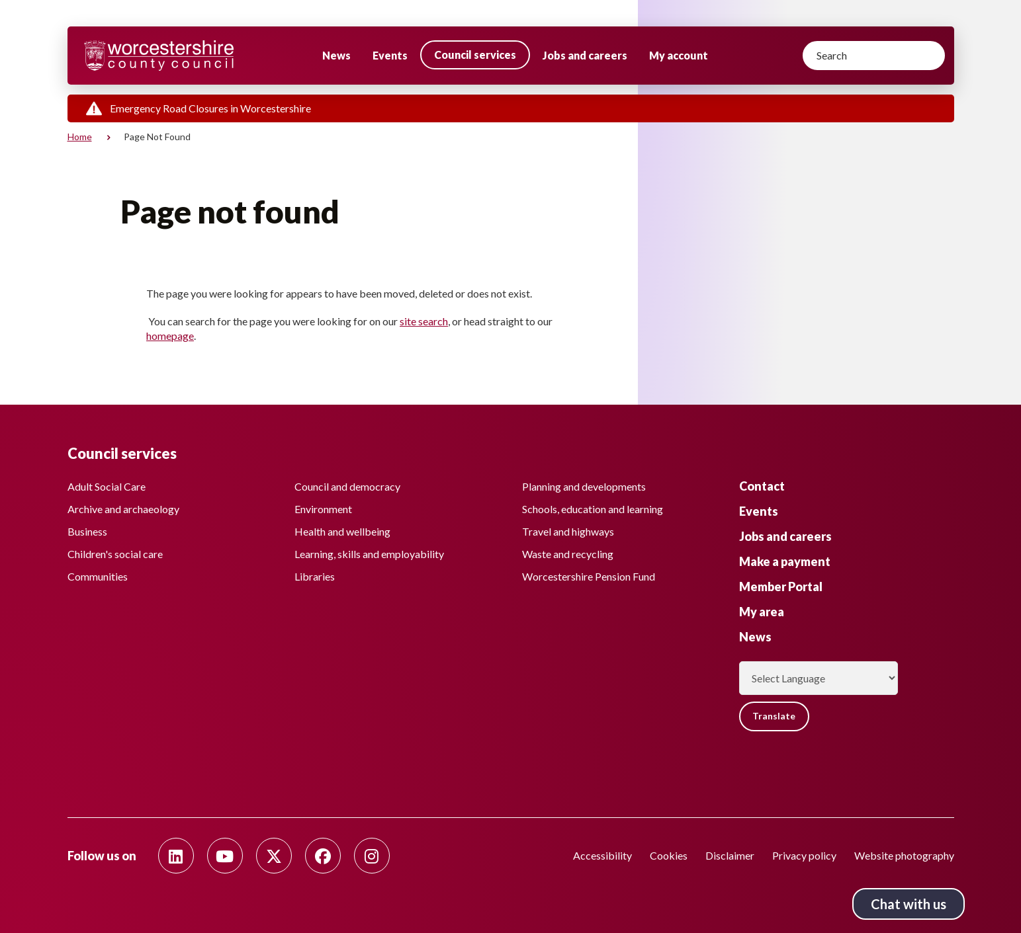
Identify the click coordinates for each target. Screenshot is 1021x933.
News (336, 55)
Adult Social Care (106, 485)
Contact (762, 485)
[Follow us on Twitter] (274, 855)
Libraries (314, 575)
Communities (97, 575)
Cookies (669, 855)
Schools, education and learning (592, 508)
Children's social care (115, 553)
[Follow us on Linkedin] (176, 855)
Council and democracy (347, 485)
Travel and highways (568, 530)
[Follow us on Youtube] (225, 855)
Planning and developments (584, 485)
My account (678, 55)
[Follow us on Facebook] (323, 855)
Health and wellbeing (342, 530)
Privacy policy (804, 855)
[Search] (874, 55)
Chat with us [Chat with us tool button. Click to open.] (908, 904)
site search (424, 321)
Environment (323, 508)
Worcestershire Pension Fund (588, 575)
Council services (475, 54)
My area (761, 611)
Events (390, 55)
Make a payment (784, 560)
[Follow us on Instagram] (372, 855)
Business (87, 530)
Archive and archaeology (123, 508)
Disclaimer (729, 855)
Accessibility (602, 855)
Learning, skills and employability (369, 553)
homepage (170, 335)
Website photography (904, 855)
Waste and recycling (567, 553)
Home (79, 136)
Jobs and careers (585, 55)
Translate (775, 715)
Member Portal (780, 586)
